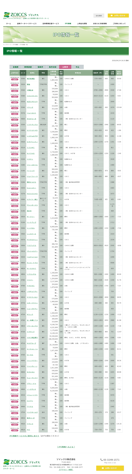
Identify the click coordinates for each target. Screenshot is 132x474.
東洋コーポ (31, 418)
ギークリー (31, 217)
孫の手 (29, 211)
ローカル (30, 355)
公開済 (65, 67)
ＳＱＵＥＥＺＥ (32, 96)
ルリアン (30, 401)
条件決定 (52, 67)
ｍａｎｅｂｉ (31, 188)
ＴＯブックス (31, 245)
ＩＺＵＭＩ (31, 147)
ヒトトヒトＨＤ (32, 130)
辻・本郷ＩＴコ (32, 320)
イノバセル (31, 228)
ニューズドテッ (32, 309)
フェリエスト (31, 113)
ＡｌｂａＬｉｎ (32, 349)
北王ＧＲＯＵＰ (32, 101)
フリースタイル (32, 165)
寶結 (28, 84)
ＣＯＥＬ (30, 159)
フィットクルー (32, 360)
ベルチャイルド (32, 257)
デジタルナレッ (32, 240)
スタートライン (32, 303)
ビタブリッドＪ (32, 142)
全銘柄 (15, 67)
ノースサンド (31, 389)
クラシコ (30, 424)
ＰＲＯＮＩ (31, 286)
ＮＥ (28, 430)
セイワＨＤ (31, 153)
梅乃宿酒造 (31, 78)
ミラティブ (31, 332)
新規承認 (28, 67)
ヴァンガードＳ (32, 205)
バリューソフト (32, 395)
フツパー (30, 280)
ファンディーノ (32, 366)
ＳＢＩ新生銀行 (32, 337)
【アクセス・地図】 (66, 469)
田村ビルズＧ (31, 182)
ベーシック (31, 171)
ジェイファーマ (32, 176)
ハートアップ (31, 222)
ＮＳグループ (31, 343)
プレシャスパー (32, 251)
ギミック (30, 314)
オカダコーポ (31, 119)
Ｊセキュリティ (32, 291)
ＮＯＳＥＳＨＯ (32, 194)
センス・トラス (32, 263)
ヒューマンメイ (32, 378)
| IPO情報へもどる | (66, 446)
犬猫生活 (30, 90)
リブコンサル (31, 274)
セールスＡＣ (31, 268)
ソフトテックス (32, 124)
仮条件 (40, 67)
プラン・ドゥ (31, 383)
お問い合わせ (109, 468)
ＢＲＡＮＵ (31, 372)
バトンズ (30, 107)
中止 (77, 67)
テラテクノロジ (32, 297)
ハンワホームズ (32, 412)
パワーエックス (32, 326)
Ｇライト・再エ (32, 199)
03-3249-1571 (109, 459)
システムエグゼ (32, 136)
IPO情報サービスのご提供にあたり (24, 435)
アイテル (30, 406)
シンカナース (31, 234)
